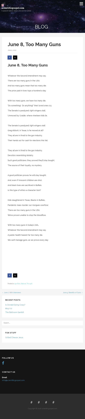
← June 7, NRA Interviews (11, 293)
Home (31, 402)
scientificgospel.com (13, 7)
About (39, 402)
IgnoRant (17, 283)
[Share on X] (15, 57)
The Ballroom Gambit (14, 312)
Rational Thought (26, 283)
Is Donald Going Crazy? (15, 305)
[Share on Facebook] (10, 57)
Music (46, 402)
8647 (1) (8, 308)
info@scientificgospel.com (13, 380)
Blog (53, 402)
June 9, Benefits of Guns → (73, 293)
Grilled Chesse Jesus (14, 337)
